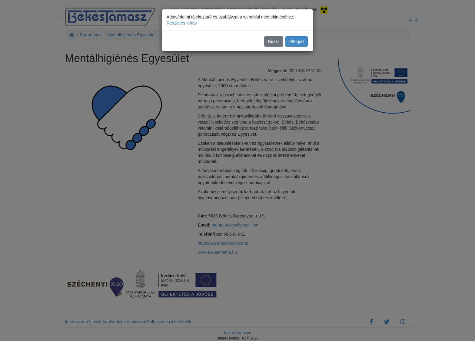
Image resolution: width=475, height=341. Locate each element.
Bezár (273, 41)
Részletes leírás (182, 23)
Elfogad (296, 41)
